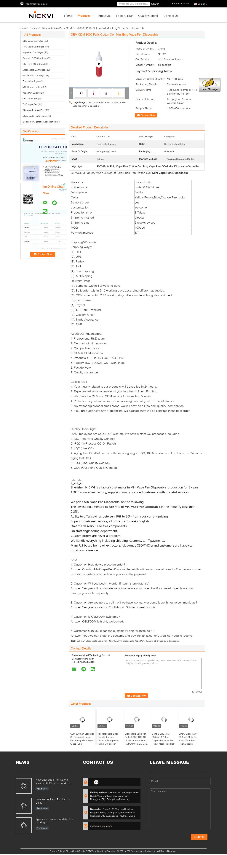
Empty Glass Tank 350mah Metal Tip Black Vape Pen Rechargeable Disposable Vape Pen (190, 740)
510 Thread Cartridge (33, 75)
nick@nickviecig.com (36, 3)
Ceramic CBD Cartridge (35, 58)
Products (84, 15)
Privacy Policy (57, 851)
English (202, 3)
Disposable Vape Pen (52, 28)
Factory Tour (124, 15)
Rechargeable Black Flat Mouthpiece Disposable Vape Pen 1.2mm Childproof (108, 738)
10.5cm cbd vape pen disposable (163, 640)
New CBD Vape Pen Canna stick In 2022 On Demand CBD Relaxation (54, 781)
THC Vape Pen (30, 104)
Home (68, 15)
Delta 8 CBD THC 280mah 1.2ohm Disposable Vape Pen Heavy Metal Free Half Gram (163, 740)
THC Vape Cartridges (33, 46)
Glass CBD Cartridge (33, 64)
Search (155, 3)
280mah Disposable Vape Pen (92, 640)
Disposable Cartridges (34, 69)
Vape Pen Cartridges (33, 52)
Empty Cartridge (31, 81)
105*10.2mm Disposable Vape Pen (126, 640)
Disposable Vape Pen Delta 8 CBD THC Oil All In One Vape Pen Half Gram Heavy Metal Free (136, 740)
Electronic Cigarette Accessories (39, 121)
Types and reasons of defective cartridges (54, 820)
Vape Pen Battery (31, 92)
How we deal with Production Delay (53, 801)
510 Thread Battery (32, 87)
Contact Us (171, 15)
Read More (42, 788)
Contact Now (148, 115)
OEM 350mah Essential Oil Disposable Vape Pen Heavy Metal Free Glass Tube (82, 738)
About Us (104, 15)
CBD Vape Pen (30, 98)
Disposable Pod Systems (35, 115)
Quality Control (148, 15)
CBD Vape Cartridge (33, 40)
